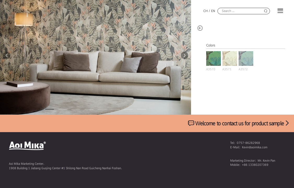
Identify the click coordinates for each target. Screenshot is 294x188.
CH (205, 11)
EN (213, 11)
